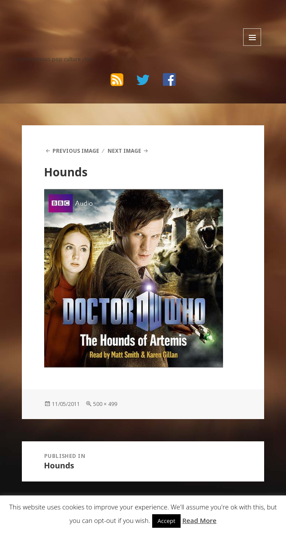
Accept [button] (166, 521)
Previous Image (75, 151)
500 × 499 (105, 404)
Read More (199, 520)
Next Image (124, 151)
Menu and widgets (252, 37)
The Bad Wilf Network (67, 20)
